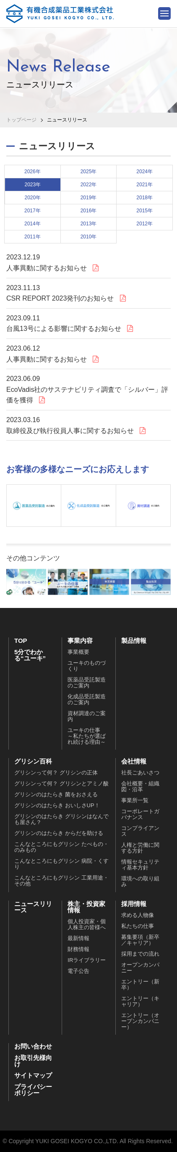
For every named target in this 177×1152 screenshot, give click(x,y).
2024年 (144, 171)
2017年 (32, 211)
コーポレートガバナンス (140, 815)
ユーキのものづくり (87, 666)
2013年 (89, 224)
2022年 (89, 185)
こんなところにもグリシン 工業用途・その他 (61, 881)
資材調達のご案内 (87, 717)
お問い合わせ (33, 1046)
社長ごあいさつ (140, 773)
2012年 (144, 224)
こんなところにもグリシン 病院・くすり (61, 864)
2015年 (144, 211)
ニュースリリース (33, 907)
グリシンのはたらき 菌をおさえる (56, 795)
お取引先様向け (33, 1061)
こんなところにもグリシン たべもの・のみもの (61, 847)
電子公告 (78, 971)
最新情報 (78, 938)
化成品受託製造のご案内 (87, 700)
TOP (20, 641)
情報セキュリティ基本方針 (140, 865)
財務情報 (78, 949)
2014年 (32, 224)
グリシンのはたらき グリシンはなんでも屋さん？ (61, 820)
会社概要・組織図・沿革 (140, 787)
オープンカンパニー (140, 968)
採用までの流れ (140, 954)
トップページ (21, 120)
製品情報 (133, 641)
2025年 (89, 171)
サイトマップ (33, 1075)
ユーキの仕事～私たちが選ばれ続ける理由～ (87, 736)
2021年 (144, 185)
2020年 (32, 198)
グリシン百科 (33, 761)
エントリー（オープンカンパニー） (140, 1021)
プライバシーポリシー (33, 1090)
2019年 (89, 198)
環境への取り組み (140, 882)
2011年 (32, 237)
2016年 (89, 211)
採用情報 (133, 904)
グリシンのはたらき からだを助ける (58, 833)
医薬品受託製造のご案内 (87, 683)
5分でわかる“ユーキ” (30, 655)
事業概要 (78, 652)
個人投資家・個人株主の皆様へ (87, 925)
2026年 (32, 171)
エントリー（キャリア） (140, 1002)
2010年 (89, 237)
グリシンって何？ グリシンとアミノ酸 (61, 784)
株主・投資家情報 (86, 907)
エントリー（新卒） (140, 985)
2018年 (144, 198)
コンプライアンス (140, 831)
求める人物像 (137, 915)
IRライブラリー (87, 960)
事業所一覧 (134, 801)
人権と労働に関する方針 (140, 848)
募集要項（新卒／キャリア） (140, 940)
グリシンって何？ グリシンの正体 (56, 773)
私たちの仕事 (137, 926)
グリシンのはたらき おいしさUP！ (57, 806)
